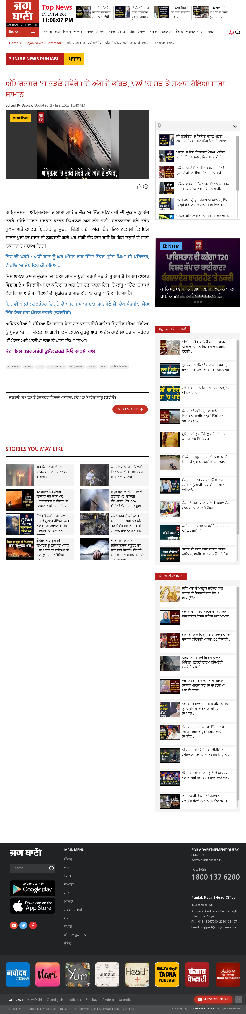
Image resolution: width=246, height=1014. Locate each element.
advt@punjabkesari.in (206, 860)
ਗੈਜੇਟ (179, 32)
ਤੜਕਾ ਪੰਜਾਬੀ (117, 32)
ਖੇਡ (132, 32)
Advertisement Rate (56, 1009)
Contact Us (13, 1009)
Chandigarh (55, 1000)
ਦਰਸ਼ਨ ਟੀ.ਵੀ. (195, 32)
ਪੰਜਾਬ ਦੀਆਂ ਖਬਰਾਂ (171, 576)
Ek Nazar (171, 246)
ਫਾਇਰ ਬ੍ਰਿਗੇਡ (119, 367)
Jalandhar (126, 1000)
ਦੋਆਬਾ (79, 32)
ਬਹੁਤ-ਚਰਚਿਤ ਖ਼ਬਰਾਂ (172, 329)
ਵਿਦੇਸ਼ (67, 32)
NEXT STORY (130, 409)
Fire (40, 367)
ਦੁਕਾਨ (92, 367)
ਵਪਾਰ (141, 32)
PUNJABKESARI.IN (205, 1008)
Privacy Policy (124, 1009)
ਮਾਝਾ (90, 32)
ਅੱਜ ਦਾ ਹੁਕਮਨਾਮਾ (160, 32)
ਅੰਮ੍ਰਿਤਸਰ (76, 367)
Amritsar (21, 118)
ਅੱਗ (103, 367)
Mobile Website (85, 1009)
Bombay (92, 1000)
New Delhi (34, 1000)
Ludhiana (74, 1000)
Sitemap (105, 1009)
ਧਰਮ (211, 32)
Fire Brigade (56, 367)
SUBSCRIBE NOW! (213, 999)
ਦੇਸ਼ (57, 32)
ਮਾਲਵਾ (100, 32)
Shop (28, 367)
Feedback (32, 1009)
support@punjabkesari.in (218, 927)
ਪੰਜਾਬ (48, 32)
